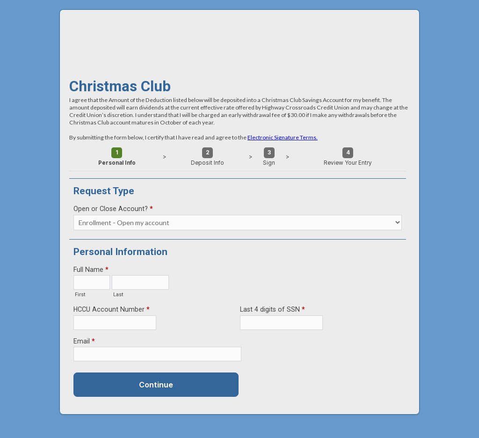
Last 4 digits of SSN (272, 310)
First (80, 295)
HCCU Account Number (111, 310)
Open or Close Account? (113, 209)
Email (84, 342)
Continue (156, 384)
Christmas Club (239, 39)
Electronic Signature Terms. (282, 137)
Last (118, 295)
